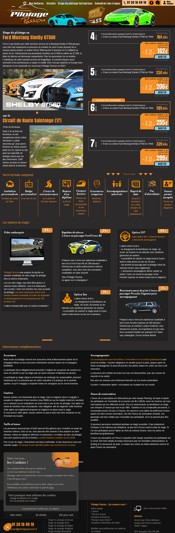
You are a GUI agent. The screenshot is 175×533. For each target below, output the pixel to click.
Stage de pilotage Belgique (60, 528)
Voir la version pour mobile (150, 508)
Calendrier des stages (107, 3)
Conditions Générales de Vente (105, 523)
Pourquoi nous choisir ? (101, 520)
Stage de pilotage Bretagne (60, 526)
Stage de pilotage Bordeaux (60, 520)
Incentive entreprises (100, 517)
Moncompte (170, 2)
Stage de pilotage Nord (58, 523)
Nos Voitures (36, 3)
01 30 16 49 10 (23, 524)
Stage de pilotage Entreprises (75, 3)
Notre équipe (97, 508)
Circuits (51, 3)
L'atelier (95, 511)
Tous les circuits (98, 514)
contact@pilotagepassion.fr (23, 529)
